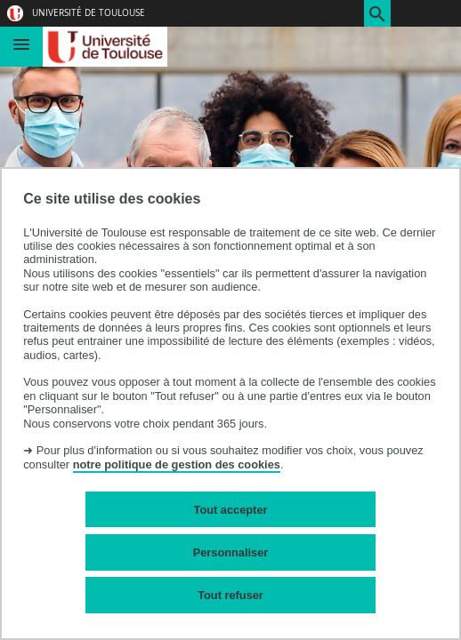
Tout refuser (230, 595)
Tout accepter (231, 509)
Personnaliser (231, 552)
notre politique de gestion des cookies (176, 464)
